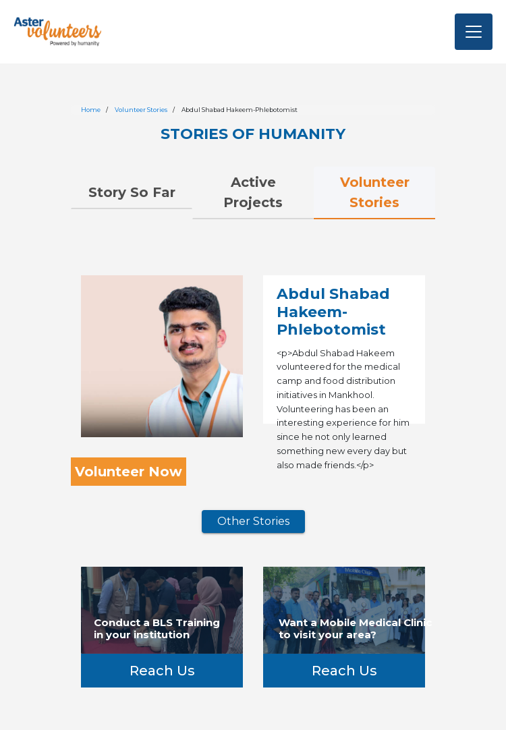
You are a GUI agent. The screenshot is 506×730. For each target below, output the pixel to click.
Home (91, 109)
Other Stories (253, 521)
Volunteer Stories (141, 109)
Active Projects (253, 192)
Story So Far (131, 192)
